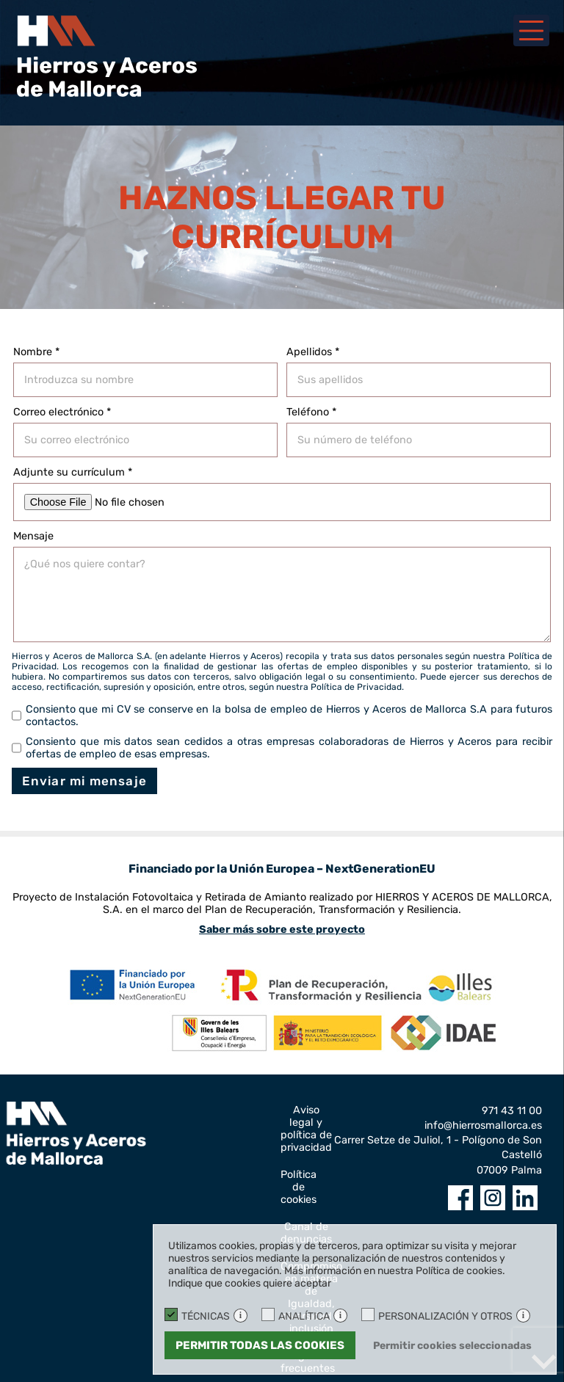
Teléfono (311, 412)
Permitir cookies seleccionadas (452, 1345)
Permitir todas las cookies (260, 1345)
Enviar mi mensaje (84, 781)
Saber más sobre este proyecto (282, 929)
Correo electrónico (62, 412)
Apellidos (312, 352)
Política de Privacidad (356, 687)
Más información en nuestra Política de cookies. (394, 1271)
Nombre (36, 352)
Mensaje (33, 536)
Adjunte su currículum (72, 472)
